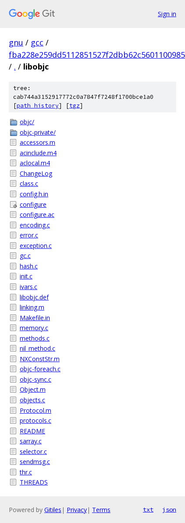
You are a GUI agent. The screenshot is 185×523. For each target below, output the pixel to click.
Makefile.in (35, 318)
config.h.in (34, 194)
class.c (29, 183)
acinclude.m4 (38, 153)
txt (148, 509)
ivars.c (28, 286)
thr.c (26, 472)
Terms (101, 510)
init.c (26, 276)
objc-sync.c (35, 379)
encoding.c (35, 225)
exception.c (36, 245)
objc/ (27, 122)
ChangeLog (36, 173)
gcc (37, 42)
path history (38, 105)
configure (33, 204)
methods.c (35, 338)
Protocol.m (35, 410)
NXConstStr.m (40, 359)
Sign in (167, 14)
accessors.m (37, 142)
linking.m (32, 307)
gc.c (25, 255)
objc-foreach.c (40, 369)
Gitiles (52, 510)
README (32, 431)
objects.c (32, 400)
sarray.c (31, 441)
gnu (16, 42)
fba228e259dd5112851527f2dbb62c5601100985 (97, 54)
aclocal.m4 (35, 163)
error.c (29, 235)
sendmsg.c (35, 461)
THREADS (34, 482)
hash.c (29, 266)
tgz (74, 105)
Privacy (77, 510)
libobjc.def (34, 297)
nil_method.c (37, 348)
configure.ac (37, 214)
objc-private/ (38, 132)
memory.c (34, 328)
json (169, 509)
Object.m (33, 389)
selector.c (33, 451)
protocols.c (35, 420)
